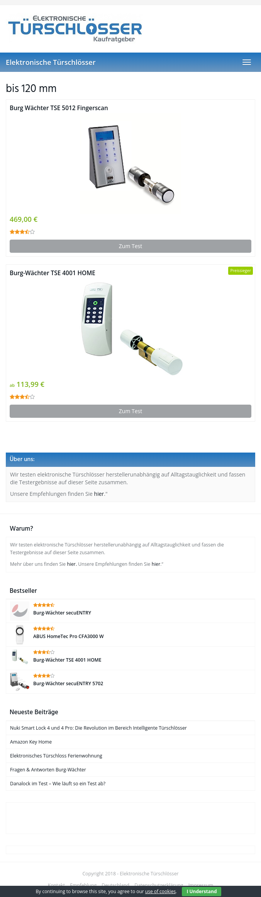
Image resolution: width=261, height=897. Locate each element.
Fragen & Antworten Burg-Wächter (48, 769)
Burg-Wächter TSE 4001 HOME (52, 273)
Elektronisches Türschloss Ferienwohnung (56, 755)
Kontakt (56, 885)
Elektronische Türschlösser (50, 62)
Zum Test (130, 246)
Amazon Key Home (31, 742)
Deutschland (115, 885)
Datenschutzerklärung (158, 885)
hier (99, 493)
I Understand (201, 891)
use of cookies (160, 891)
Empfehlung (83, 885)
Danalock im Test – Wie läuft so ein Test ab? (57, 783)
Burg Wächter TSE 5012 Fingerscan (59, 108)
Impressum (201, 885)
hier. (72, 564)
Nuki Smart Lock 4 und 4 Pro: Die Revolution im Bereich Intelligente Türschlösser (98, 728)
